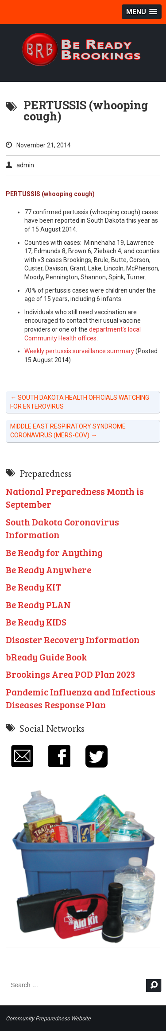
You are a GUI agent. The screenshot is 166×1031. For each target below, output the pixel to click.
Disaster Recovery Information (72, 639)
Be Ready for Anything (54, 552)
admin (25, 165)
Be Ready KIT (33, 586)
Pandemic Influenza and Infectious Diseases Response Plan (80, 698)
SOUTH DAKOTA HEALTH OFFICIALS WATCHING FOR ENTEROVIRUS (79, 402)
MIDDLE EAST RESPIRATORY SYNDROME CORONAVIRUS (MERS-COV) (68, 431)
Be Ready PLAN (38, 604)
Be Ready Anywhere (48, 569)
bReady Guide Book (46, 656)
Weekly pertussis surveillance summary (79, 351)
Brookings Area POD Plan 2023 (70, 674)
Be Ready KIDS (36, 621)
